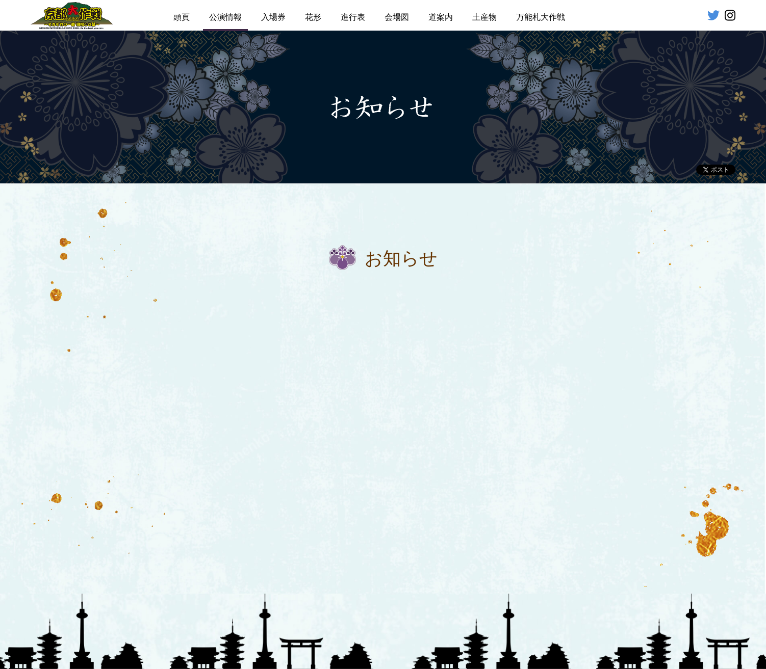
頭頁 (181, 17)
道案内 (440, 17)
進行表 (353, 17)
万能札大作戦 (540, 17)
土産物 (484, 17)
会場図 (397, 17)
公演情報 (225, 17)
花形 (313, 17)
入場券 (273, 17)
